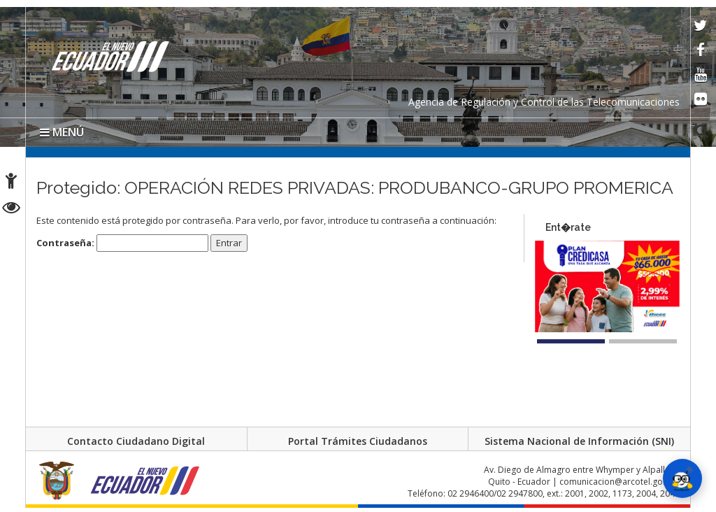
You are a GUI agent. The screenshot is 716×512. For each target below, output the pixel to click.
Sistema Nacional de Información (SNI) (579, 441)
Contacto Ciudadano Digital (136, 441)
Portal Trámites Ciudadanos (357, 441)
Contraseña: (122, 243)
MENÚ (62, 132)
